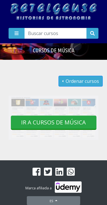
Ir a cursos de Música (53, 122)
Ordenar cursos (81, 81)
